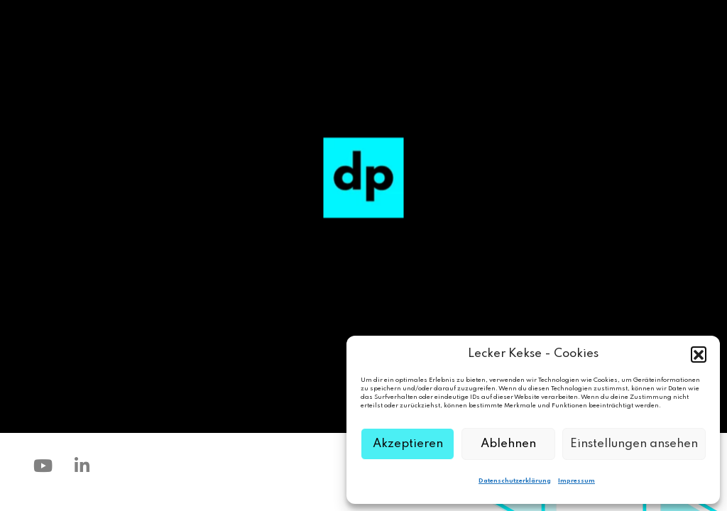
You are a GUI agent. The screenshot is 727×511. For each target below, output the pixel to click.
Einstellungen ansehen (634, 444)
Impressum (576, 481)
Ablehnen (508, 444)
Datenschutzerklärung (515, 481)
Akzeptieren (408, 444)
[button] (699, 354)
